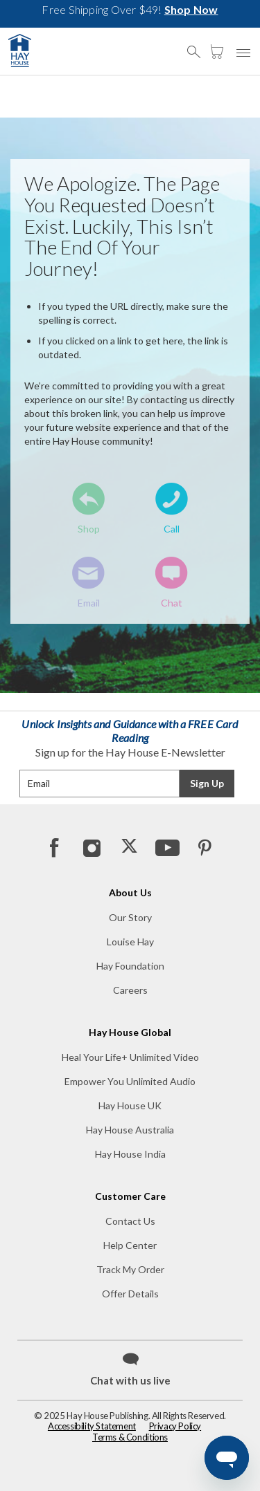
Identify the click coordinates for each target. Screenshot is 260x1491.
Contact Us (130, 1221)
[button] (197, 46)
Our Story (130, 917)
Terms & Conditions (130, 1437)
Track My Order (130, 1269)
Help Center (130, 1245)
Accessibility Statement (92, 1426)
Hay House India (130, 1154)
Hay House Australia (130, 1130)
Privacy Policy (175, 1426)
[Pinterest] (204, 847)
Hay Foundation (130, 966)
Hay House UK (130, 1105)
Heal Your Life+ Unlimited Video (130, 1057)
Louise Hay (130, 941)
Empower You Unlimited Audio (130, 1081)
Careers (130, 990)
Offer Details (130, 1293)
